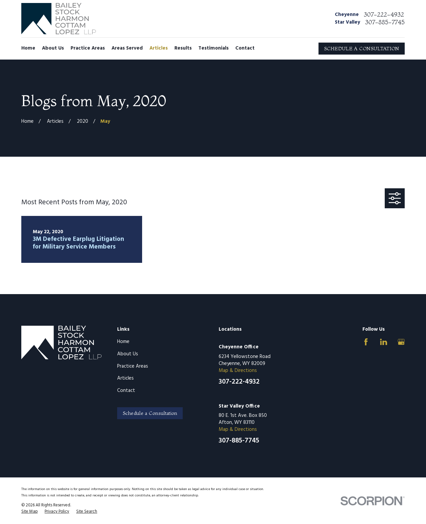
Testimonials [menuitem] (213, 48)
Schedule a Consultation (150, 413)
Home (123, 342)
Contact (126, 391)
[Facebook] (365, 341)
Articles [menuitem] (158, 48)
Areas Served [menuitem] (127, 48)
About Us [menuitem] (53, 48)
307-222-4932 (384, 15)
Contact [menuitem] (245, 48)
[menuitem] (29, 512)
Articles (125, 378)
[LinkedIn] (383, 341)
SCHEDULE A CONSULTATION (361, 48)
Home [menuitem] (28, 48)
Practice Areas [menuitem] (88, 48)
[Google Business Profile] (401, 341)
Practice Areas (132, 366)
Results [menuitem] (183, 48)
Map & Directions (238, 371)
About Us (127, 354)
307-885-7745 (385, 22)
